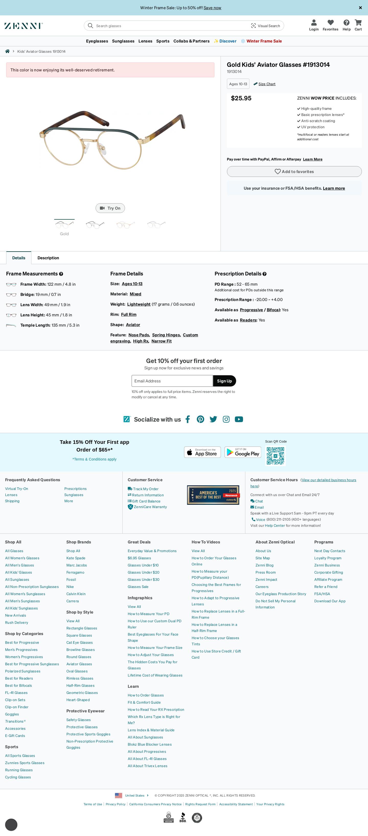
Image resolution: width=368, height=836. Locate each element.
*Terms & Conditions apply (95, 459)
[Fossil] (71, 579)
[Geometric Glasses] (82, 692)
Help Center (275, 525)
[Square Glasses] (79, 635)
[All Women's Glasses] (22, 557)
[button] (263, 25)
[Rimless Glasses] (80, 678)
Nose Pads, (139, 334)
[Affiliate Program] (328, 579)
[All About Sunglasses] (145, 737)
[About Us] (263, 550)
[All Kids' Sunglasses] (21, 608)
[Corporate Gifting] (328, 572)
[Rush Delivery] (16, 622)
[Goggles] (12, 714)
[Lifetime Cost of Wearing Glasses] (155, 675)
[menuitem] (184, 41)
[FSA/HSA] (322, 593)
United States (131, 795)
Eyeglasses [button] (97, 41)
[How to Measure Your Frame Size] (155, 647)
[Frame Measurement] (60, 274)
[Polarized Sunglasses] (22, 671)
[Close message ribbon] (360, 8)
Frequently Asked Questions (32, 479)
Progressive (251, 309)
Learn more (334, 188)
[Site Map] (263, 557)
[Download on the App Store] (202, 452)
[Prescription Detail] (264, 274)
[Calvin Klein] (76, 593)
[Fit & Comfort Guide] (144, 702)
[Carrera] (72, 600)
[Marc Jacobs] (76, 565)
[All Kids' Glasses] (18, 572)
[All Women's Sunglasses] (25, 593)
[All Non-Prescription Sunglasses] (32, 586)
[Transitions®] (15, 721)
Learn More (313, 159)
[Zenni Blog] (264, 565)
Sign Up (224, 380)
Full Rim (128, 314)
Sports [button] (162, 41)
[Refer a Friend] (325, 586)
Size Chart (267, 83)
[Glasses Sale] (138, 586)
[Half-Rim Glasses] (80, 685)
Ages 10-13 (132, 283)
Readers (248, 320)
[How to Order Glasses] (146, 695)
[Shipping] (12, 500)
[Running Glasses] (19, 769)
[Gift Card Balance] (144, 501)
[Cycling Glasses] (18, 777)
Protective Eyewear (85, 710)
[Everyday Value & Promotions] (152, 550)
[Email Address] (172, 381)
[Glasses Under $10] (143, 565)
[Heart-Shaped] (78, 699)
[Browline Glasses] (80, 649)
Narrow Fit (162, 341)
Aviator (133, 324)
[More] (68, 500)
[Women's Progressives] (24, 656)
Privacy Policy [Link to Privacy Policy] (115, 804)
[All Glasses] (14, 550)
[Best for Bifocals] (18, 685)
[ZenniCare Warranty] (147, 507)
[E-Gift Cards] (15, 735)
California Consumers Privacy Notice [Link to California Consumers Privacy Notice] (155, 804)
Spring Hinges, (166, 334)
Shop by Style (79, 612)
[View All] (73, 620)
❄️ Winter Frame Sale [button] (261, 41)
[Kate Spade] (75, 557)
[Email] (257, 507)
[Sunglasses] (73, 494)
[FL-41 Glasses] (16, 692)
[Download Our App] (330, 600)
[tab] (64, 229)
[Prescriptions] (75, 488)
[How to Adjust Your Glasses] (151, 654)
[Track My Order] (143, 488)
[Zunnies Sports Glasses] (24, 762)
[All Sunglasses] (17, 579)
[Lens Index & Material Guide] (151, 729)
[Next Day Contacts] (329, 550)
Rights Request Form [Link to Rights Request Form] (200, 804)
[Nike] (70, 586)
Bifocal (273, 309)
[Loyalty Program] (328, 557)
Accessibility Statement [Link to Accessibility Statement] (236, 804)
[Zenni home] (7, 51)
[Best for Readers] (19, 678)
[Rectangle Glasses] (81, 628)
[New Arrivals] (15, 615)
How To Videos (206, 541)
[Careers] (262, 586)
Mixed (136, 293)
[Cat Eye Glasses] (79, 642)
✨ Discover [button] (225, 41)
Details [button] (18, 257)
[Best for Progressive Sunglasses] (32, 663)
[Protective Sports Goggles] (88, 734)
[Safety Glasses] (78, 719)
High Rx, (141, 341)
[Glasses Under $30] (143, 579)
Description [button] (48, 257)
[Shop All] (73, 550)
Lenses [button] (145, 41)
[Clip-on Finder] (16, 706)
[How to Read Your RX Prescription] (156, 709)
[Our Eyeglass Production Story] (281, 593)
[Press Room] (266, 572)
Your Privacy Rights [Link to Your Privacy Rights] (270, 804)
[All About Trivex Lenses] (147, 765)
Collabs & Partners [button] (192, 41)
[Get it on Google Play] (242, 452)
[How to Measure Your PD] (148, 613)
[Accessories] (15, 728)
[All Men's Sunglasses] (22, 600)
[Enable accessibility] (11, 825)
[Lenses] (11, 494)
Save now (213, 7)
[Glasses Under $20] (143, 572)
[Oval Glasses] (77, 671)
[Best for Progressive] (22, 642)
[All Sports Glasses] (20, 755)
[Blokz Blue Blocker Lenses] (150, 744)
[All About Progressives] (147, 751)
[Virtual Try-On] (16, 488)
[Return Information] (146, 495)
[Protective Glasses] (82, 726)
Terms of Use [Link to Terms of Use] (93, 804)
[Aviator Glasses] (79, 663)
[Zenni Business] (327, 565)
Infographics (140, 597)
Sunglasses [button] (123, 41)
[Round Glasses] (78, 656)
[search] (184, 25)
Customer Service (145, 479)
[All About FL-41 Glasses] (147, 758)
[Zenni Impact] (267, 579)
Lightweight (139, 304)
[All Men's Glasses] (19, 565)
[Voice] (257, 519)
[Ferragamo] (75, 572)
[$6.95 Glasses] (139, 557)
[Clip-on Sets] (15, 699)
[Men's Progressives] (21, 649)
